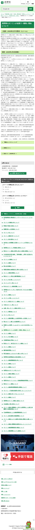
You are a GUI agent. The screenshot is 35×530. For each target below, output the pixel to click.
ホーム (2, 14)
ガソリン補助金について (10, 311)
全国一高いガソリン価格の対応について (14, 308)
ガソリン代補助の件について (11, 222)
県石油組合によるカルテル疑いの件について (16, 353)
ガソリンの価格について (10, 259)
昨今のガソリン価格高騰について (13, 286)
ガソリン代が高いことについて (12, 279)
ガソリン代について (9, 232)
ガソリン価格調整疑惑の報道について (14, 427)
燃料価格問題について (10, 350)
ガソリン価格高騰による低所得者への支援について (17, 318)
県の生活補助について (10, 266)
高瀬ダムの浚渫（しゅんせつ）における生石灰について (18, 325)
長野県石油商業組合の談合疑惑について (14, 357)
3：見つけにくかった (9, 202)
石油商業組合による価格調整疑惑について (15, 412)
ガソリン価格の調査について (11, 373)
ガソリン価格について (10, 294)
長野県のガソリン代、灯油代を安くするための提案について (18, 290)
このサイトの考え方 (7, 478)
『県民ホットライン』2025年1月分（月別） (15, 214)
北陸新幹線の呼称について (11, 340)
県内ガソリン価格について (11, 384)
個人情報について (7, 485)
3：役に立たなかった (9, 191)
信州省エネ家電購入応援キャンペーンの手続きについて (18, 243)
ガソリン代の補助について (11, 336)
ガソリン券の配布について (11, 239)
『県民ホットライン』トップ (10, 142)
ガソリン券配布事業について (11, 273)
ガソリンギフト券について (11, 283)
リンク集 (5, 491)
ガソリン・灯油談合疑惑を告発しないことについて (17, 390)
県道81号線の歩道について (11, 226)
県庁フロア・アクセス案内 (9, 497)
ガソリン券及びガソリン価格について (14, 301)
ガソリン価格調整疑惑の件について (13, 360)
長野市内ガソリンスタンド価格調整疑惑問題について (18, 380)
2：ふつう (6, 189)
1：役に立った (7, 187)
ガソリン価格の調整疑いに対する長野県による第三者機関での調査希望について (18, 408)
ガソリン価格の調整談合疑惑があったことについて (17, 424)
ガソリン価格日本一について (11, 236)
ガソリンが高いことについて (11, 298)
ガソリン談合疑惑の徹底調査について (14, 416)
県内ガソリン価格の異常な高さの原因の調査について (18, 251)
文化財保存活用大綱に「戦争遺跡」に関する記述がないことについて (18, 255)
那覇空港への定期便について (11, 229)
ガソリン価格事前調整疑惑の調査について (15, 387)
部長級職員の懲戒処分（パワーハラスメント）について (18, 218)
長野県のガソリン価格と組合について (14, 400)
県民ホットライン (26, 14)
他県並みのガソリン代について (12, 370)
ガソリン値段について (10, 263)
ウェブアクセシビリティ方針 (10, 482)
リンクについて (6, 494)
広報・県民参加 (17, 14)
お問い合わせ (6, 501)
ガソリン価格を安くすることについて (14, 394)
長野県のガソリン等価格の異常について (14, 247)
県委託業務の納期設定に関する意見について (16, 269)
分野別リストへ (7, 148)
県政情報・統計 (8, 14)
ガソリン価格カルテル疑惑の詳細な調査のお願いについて (18, 420)
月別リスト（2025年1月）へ (10, 153)
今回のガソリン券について (11, 305)
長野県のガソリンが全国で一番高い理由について (17, 330)
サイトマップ (6, 488)
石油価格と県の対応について (11, 404)
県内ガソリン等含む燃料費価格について (14, 276)
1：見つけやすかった (9, 198)
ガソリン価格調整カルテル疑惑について (14, 431)
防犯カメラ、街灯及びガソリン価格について (16, 343)
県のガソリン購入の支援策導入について (14, 321)
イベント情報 (8, 464)
